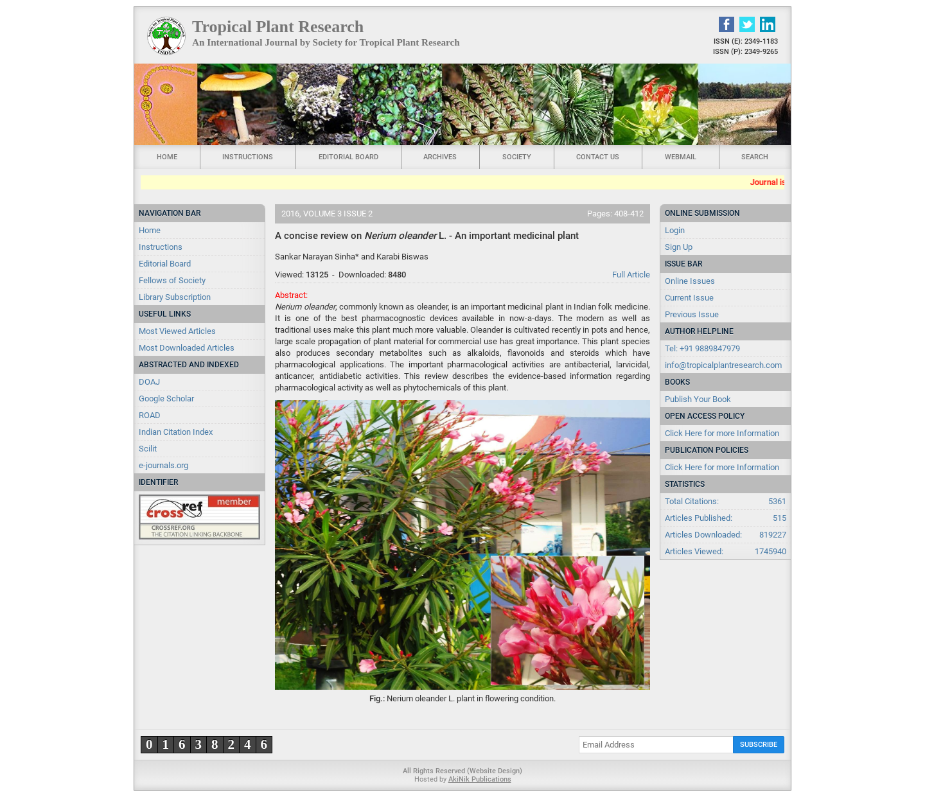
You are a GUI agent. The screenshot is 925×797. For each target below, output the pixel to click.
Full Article (631, 274)
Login (675, 230)
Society (516, 157)
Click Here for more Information (722, 433)
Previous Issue (692, 314)
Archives (440, 157)
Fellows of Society (172, 280)
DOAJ (149, 382)
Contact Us (597, 157)
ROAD (150, 415)
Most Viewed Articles (177, 331)
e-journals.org (163, 465)
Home (167, 157)
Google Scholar (166, 398)
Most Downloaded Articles (186, 348)
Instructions (247, 157)
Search (754, 157)
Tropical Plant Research (278, 26)
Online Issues (690, 281)
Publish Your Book (698, 399)
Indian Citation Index (176, 432)
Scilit (148, 448)
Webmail (680, 157)
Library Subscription (175, 297)
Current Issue (689, 297)
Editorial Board (348, 157)
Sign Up (678, 247)
